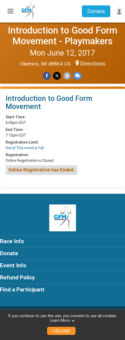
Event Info (13, 265)
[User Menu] (119, 11)
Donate (96, 11)
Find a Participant (22, 289)
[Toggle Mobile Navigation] (10, 11)
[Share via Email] (67, 76)
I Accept (61, 331)
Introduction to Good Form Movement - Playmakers (62, 36)
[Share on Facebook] (47, 76)
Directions (92, 63)
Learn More (62, 320)
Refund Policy (17, 277)
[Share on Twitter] (57, 76)
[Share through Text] (77, 76)
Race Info (12, 241)
